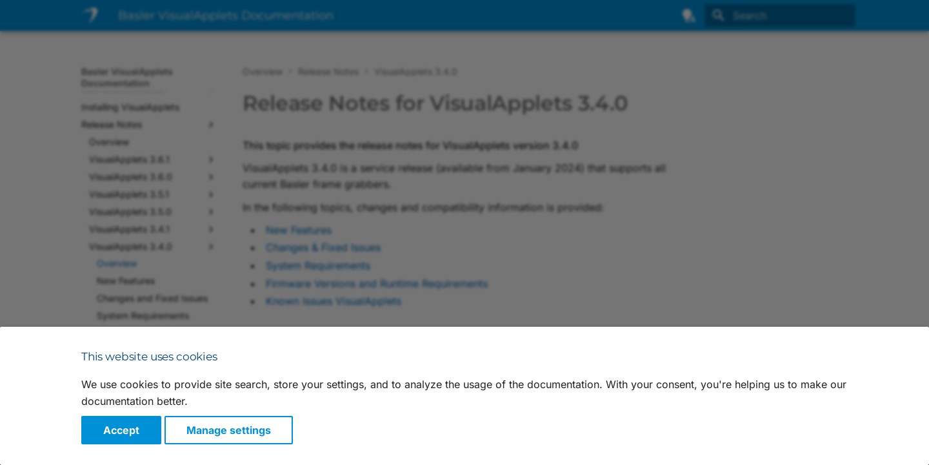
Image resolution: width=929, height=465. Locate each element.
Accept (121, 430)
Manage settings (228, 430)
